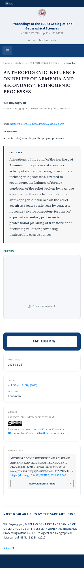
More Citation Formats (42, 483)
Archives (20, 63)
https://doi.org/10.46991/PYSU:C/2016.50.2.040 (37, 124)
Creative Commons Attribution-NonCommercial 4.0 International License (38, 431)
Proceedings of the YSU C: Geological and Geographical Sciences (42, 26)
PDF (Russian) (44, 341)
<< (5, 548)
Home (6, 63)
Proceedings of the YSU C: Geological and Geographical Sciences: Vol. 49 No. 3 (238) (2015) (37, 535)
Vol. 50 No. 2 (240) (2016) (44, 63)
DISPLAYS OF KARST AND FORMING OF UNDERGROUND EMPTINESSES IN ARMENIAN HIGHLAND (40, 526)
